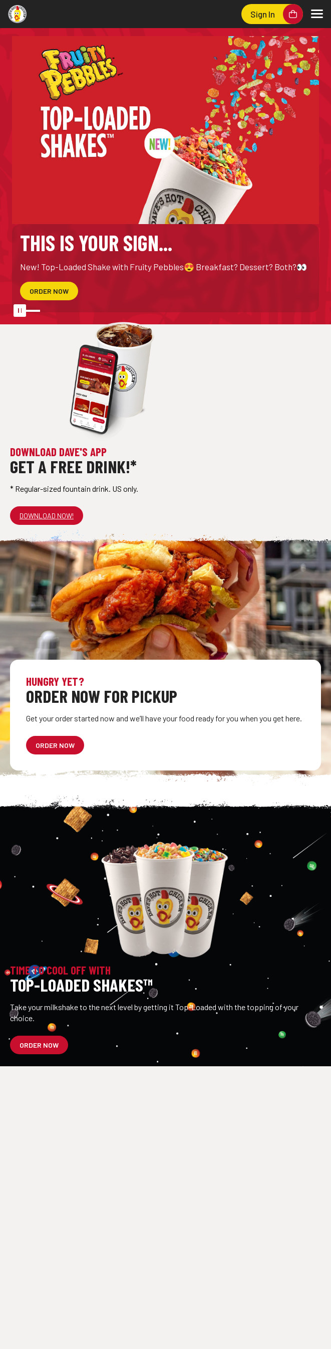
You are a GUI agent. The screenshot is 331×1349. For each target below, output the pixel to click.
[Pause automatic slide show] (16, 308)
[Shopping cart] (293, 14)
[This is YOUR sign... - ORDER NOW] (49, 291)
